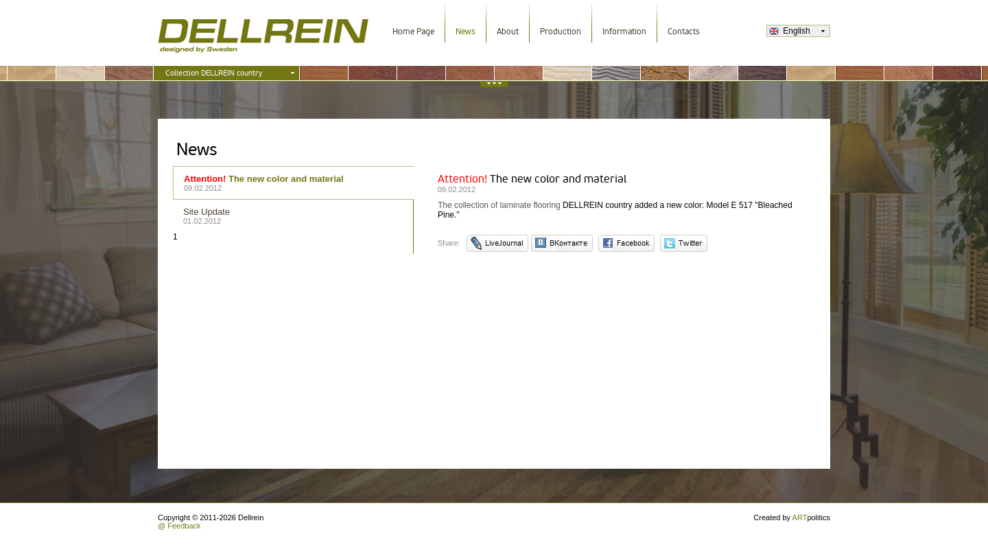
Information (624, 31)
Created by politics (791, 517)
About (508, 31)
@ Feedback (179, 526)
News (465, 31)
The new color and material (293, 183)
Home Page (413, 31)
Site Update (293, 216)
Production (560, 31)
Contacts (684, 31)
